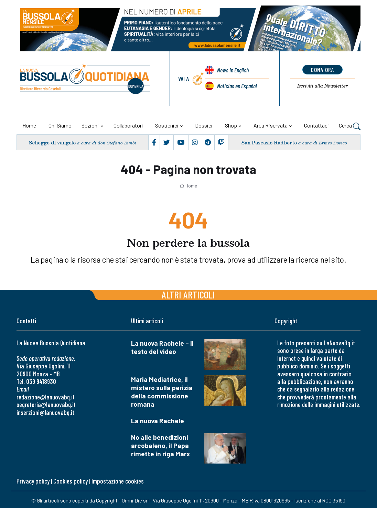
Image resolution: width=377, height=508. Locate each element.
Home (29, 125)
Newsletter (322, 85)
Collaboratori (128, 125)
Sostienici (167, 125)
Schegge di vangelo (52, 142)
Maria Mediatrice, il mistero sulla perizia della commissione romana (162, 391)
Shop (231, 125)
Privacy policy (33, 481)
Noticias (237, 86)
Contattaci (316, 125)
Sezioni (90, 125)
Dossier (204, 125)
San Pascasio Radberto (269, 142)
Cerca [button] (349, 126)
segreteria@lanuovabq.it (46, 404)
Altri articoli (188, 294)
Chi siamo (60, 125)
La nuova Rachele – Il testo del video (162, 347)
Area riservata (271, 125)
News (233, 70)
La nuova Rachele (157, 421)
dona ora (322, 69)
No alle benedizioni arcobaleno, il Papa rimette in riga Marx (160, 445)
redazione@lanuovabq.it (46, 397)
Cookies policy (70, 481)
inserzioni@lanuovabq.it (45, 412)
